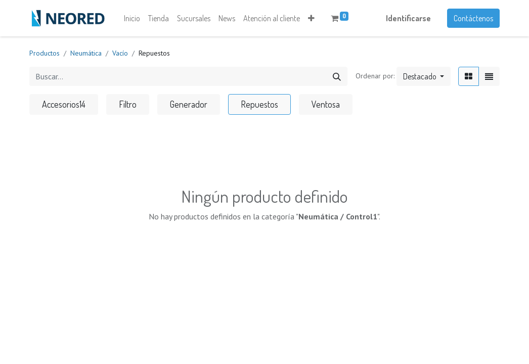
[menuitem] (132, 18)
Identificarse (408, 18)
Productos (44, 53)
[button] (311, 18)
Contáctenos (473, 18)
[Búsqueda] (336, 76)
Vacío (120, 53)
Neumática (86, 53)
